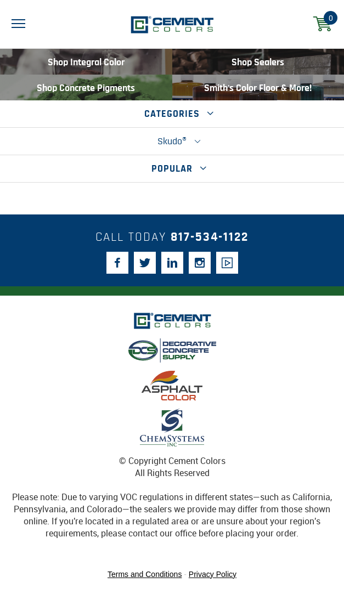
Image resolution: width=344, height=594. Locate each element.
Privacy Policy (212, 574)
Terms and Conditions (145, 574)
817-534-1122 (210, 237)
